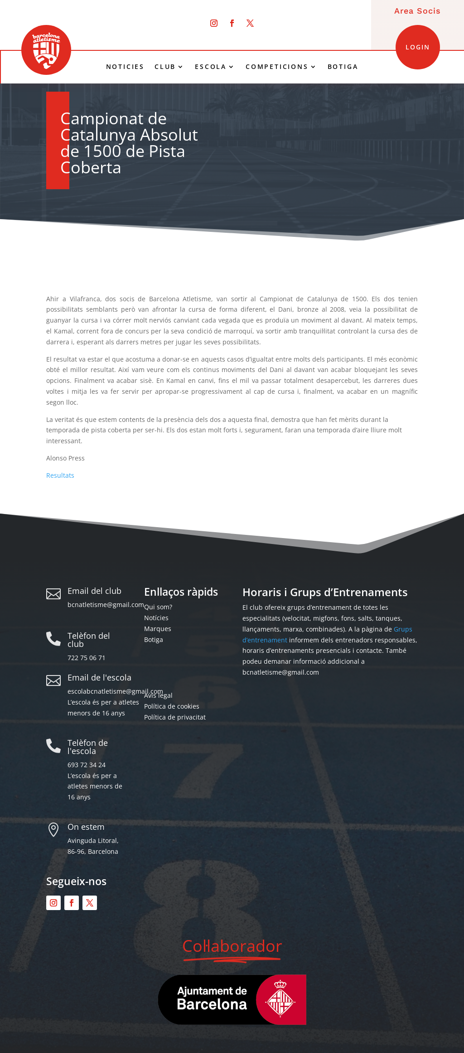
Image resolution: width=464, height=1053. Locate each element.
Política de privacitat (175, 717)
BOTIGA (343, 67)
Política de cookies (171, 706)
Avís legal (158, 695)
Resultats (60, 475)
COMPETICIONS (277, 67)
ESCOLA (211, 67)
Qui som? (158, 606)
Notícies (156, 617)
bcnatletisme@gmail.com (106, 604)
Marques (157, 628)
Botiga (153, 639)
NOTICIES (125, 67)
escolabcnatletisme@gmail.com (115, 691)
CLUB (165, 67)
